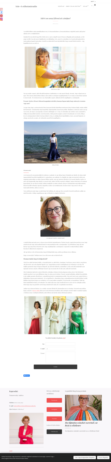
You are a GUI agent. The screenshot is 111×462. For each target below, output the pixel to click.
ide (64, 338)
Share (26, 375)
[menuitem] (61, 6)
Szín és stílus (36, 290)
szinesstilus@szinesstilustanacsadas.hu (25, 406)
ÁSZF (10, 451)
